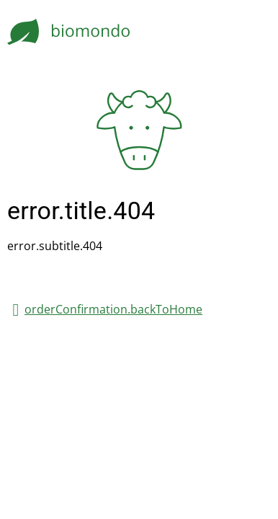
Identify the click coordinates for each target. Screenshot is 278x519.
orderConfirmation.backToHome (113, 309)
